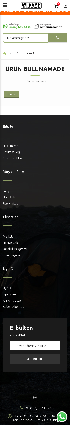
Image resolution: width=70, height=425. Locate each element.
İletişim (7, 191)
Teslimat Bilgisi (12, 152)
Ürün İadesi (10, 197)
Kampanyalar (11, 255)
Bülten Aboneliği (14, 306)
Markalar (9, 236)
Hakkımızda (10, 145)
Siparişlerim (10, 294)
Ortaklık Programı (15, 249)
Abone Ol (35, 359)
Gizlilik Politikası (13, 158)
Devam (12, 94)
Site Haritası (11, 203)
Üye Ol (7, 288)
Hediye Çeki (10, 242)
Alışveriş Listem (13, 300)
